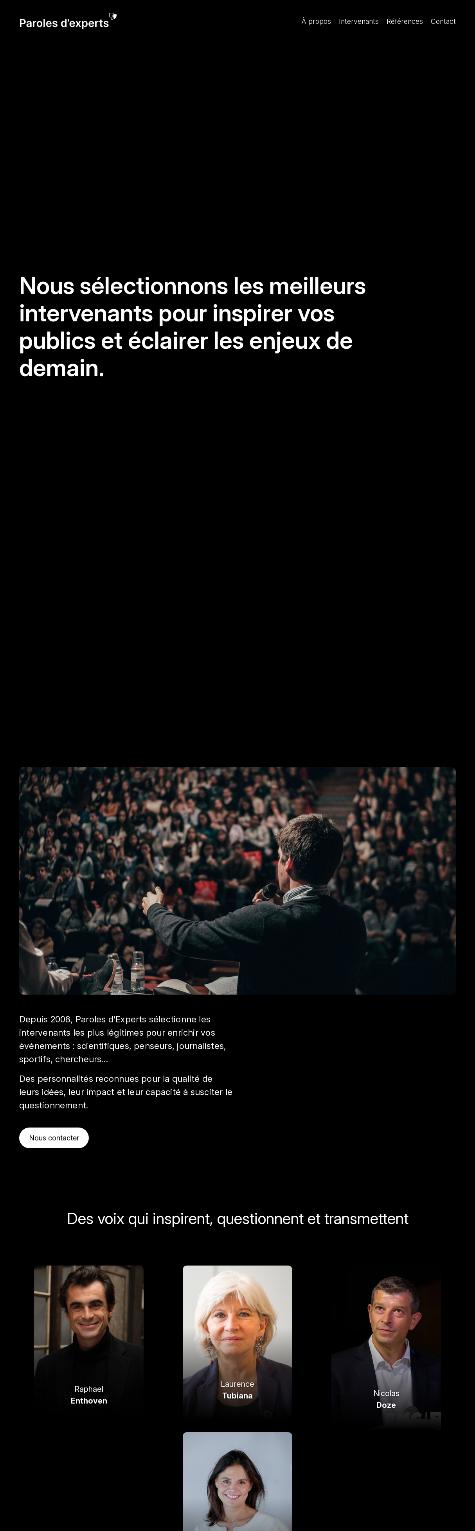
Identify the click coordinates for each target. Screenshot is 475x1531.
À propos (316, 21)
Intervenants (359, 21)
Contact (443, 21)
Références (405, 21)
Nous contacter (54, 1138)
